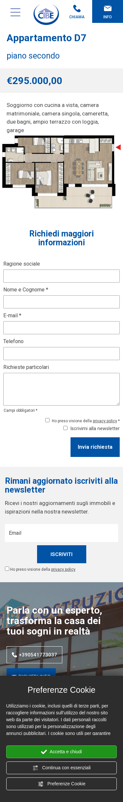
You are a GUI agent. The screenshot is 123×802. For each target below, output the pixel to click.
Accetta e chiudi (61, 752)
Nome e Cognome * (25, 290)
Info (107, 12)
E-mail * (12, 315)
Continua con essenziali (61, 768)
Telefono (13, 341)
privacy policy (105, 421)
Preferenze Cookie (62, 784)
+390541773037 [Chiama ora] (34, 655)
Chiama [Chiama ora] (77, 12)
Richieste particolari (26, 367)
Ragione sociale (21, 264)
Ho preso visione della (42, 569)
